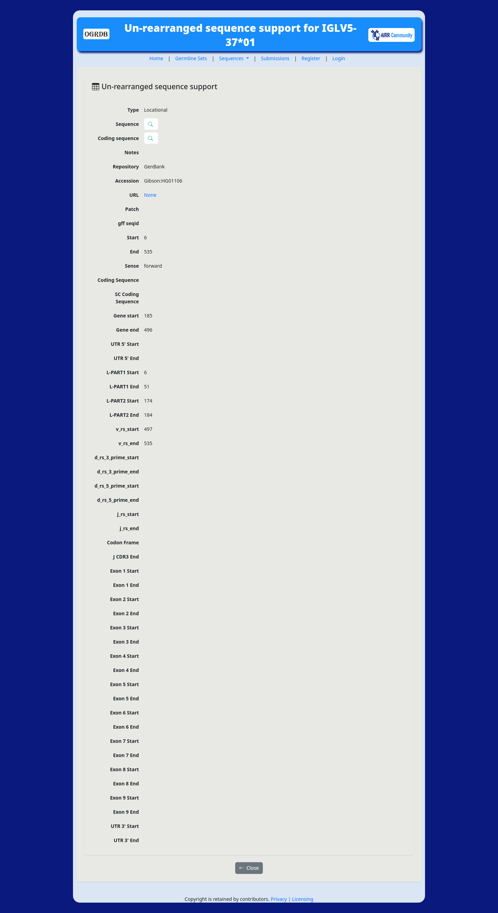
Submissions (275, 58)
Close (249, 868)
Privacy (279, 899)
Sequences (232, 58)
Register (311, 58)
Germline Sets (191, 58)
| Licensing (300, 899)
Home (156, 58)
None (150, 195)
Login (338, 58)
